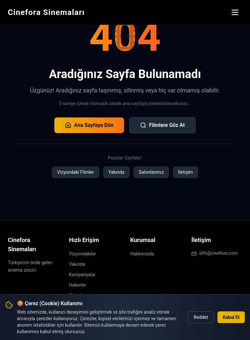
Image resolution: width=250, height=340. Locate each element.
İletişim (185, 172)
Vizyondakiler (82, 253)
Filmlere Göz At (162, 125)
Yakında (116, 172)
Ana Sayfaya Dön (89, 125)
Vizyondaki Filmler (75, 172)
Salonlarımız (151, 172)
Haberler (77, 285)
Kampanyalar (82, 274)
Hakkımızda (142, 253)
